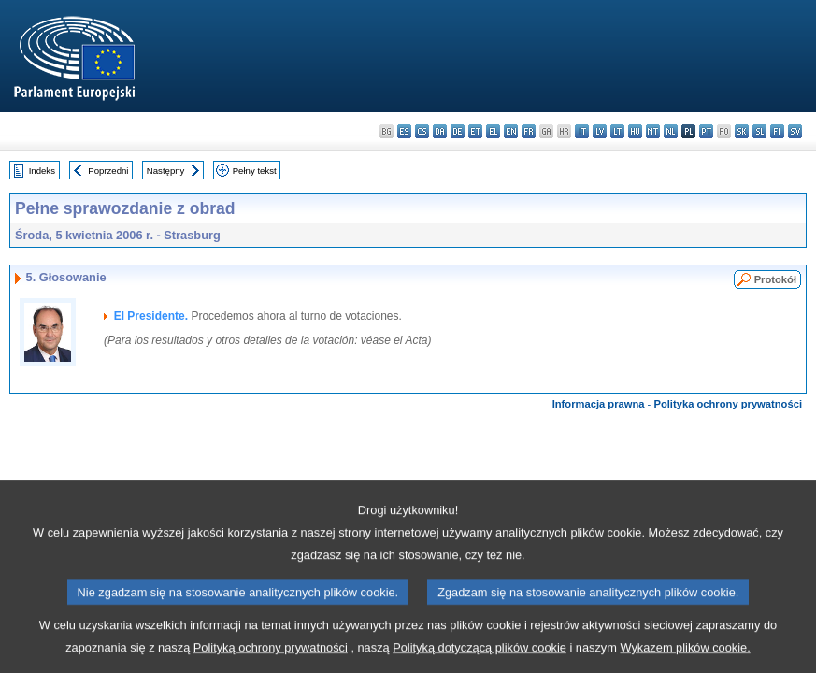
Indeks (42, 170)
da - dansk (440, 131)
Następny (166, 170)
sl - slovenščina (759, 131)
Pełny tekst (255, 170)
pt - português (706, 131)
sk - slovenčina (742, 131)
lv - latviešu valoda (600, 131)
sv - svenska (795, 131)
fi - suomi (777, 131)
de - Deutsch (458, 131)
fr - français (529, 131)
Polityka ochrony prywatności (727, 403)
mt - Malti (653, 131)
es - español (404, 131)
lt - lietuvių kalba (617, 131)
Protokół (775, 279)
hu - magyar (635, 131)
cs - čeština (422, 131)
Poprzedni (108, 170)
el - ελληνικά (493, 131)
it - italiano (582, 131)
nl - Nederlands (671, 131)
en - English (511, 131)
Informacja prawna (598, 403)
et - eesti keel (475, 131)
